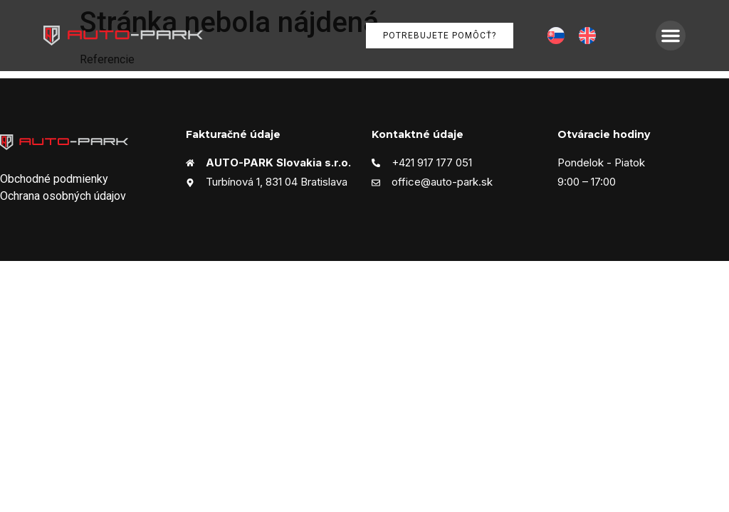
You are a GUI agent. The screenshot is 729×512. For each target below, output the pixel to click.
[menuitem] (556, 35)
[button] (671, 35)
